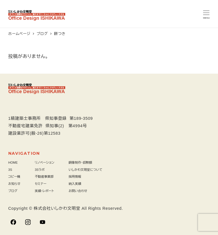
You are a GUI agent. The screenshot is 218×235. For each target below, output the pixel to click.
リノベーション (44, 162)
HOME (13, 162)
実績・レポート (44, 191)
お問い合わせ (78, 191)
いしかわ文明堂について (85, 169)
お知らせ (14, 183)
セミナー (40, 183)
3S (10, 169)
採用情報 (75, 176)
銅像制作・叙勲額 (80, 162)
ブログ (12, 191)
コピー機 (14, 176)
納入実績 (75, 183)
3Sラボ (40, 169)
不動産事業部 (44, 176)
